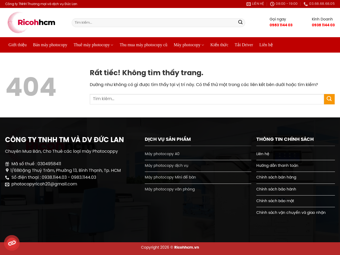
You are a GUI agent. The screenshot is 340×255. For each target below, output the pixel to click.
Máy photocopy (189, 45)
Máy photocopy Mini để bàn (170, 177)
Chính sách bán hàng (276, 177)
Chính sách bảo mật (275, 201)
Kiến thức (219, 44)
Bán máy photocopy (50, 44)
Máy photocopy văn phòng (170, 189)
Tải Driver (244, 44)
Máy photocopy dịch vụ (166, 166)
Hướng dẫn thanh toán (277, 166)
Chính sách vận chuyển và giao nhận (291, 213)
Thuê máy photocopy (93, 45)
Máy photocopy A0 (162, 154)
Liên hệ (266, 44)
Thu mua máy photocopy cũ (143, 44)
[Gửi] (240, 22)
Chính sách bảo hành (276, 189)
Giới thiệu (17, 44)
